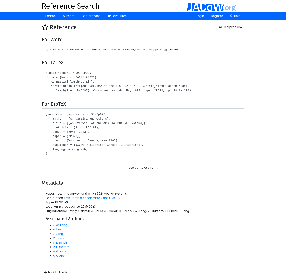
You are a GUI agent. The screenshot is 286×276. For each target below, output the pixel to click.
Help (235, 16)
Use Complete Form (143, 168)
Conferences (91, 16)
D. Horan (59, 238)
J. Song (58, 234)
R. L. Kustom (61, 247)
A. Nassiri (59, 229)
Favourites (117, 16)
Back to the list (56, 272)
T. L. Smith (60, 242)
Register (217, 16)
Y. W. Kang (60, 225)
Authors (68, 16)
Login (200, 16)
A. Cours (59, 256)
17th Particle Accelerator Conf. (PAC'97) (93, 198)
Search (50, 16)
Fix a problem (230, 27)
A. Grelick (59, 251)
